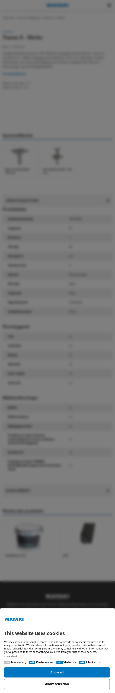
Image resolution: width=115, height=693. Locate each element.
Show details (11, 656)
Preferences (45, 662)
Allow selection (57, 684)
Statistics (69, 662)
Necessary (18, 662)
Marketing (93, 662)
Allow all (57, 672)
